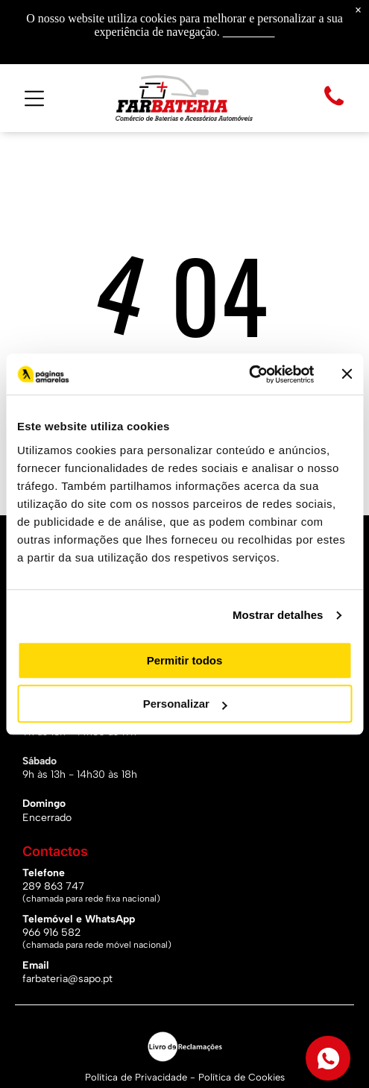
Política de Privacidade (136, 1077)
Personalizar (185, 703)
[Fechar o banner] (346, 374)
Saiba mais (249, 31)
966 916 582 (51, 932)
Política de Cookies (241, 1077)
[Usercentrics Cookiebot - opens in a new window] (248, 374)
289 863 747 (53, 886)
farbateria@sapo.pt (67, 978)
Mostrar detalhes (278, 615)
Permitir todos (185, 660)
